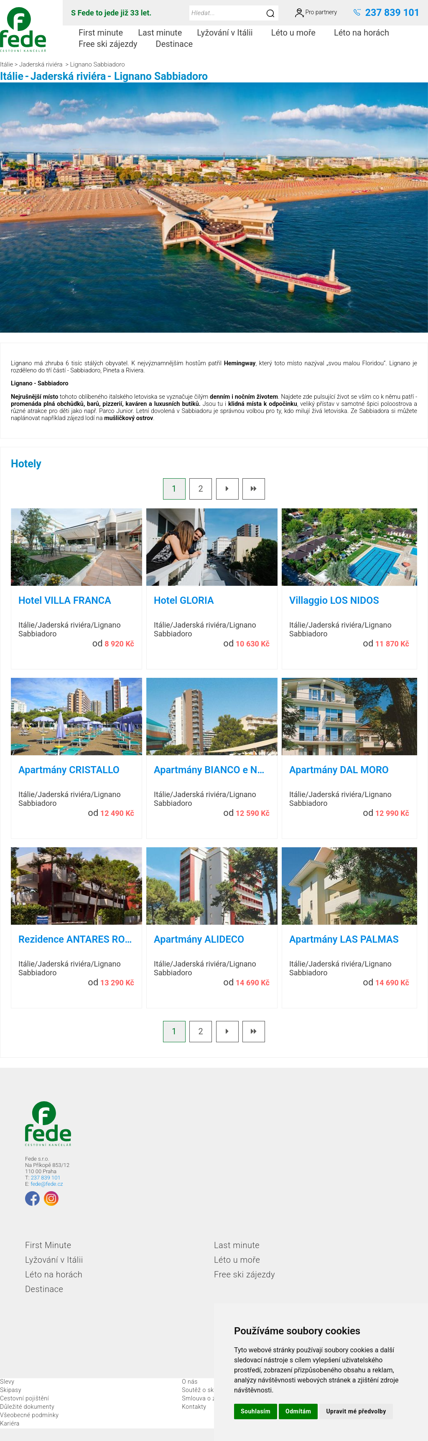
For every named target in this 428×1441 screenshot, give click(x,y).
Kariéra (10, 1423)
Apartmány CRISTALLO (69, 770)
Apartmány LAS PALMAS (344, 939)
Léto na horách (365, 33)
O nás (190, 1381)
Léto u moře (296, 33)
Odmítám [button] (298, 1411)
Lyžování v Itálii (228, 33)
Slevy (7, 1381)
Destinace (177, 44)
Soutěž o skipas (203, 1390)
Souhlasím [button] (255, 1411)
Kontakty (194, 1406)
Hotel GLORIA (184, 600)
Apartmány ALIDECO (199, 939)
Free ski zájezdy (111, 44)
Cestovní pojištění (24, 1398)
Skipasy (10, 1390)
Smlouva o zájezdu (208, 1398)
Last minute (160, 33)
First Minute (48, 1245)
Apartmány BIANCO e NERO (212, 770)
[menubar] (245, 38)
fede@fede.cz (47, 1184)
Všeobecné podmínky (29, 1415)
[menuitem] (100, 32)
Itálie (6, 64)
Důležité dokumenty (27, 1406)
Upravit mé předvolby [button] (356, 1411)
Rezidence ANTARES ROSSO (76, 939)
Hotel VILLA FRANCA (64, 600)
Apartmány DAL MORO (339, 770)
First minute (101, 33)
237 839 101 (46, 1177)
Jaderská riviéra (41, 64)
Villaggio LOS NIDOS (334, 600)
